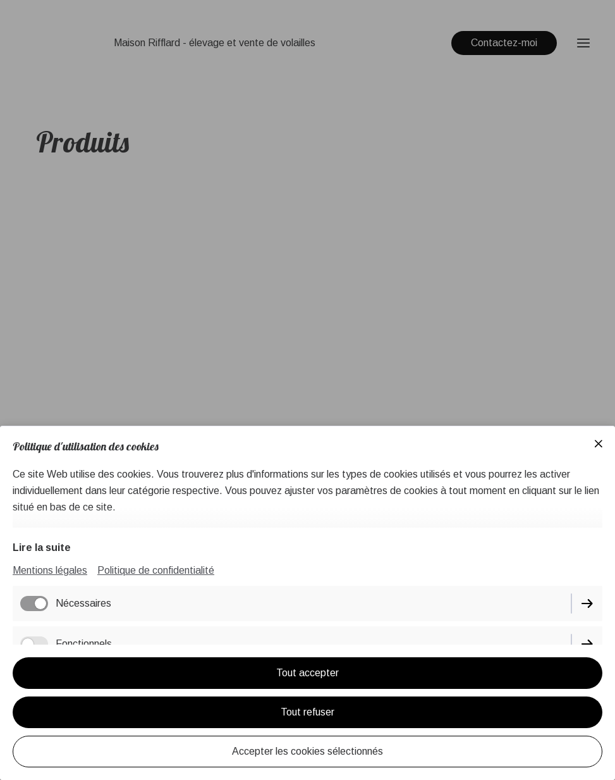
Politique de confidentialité (155, 570)
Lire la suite (42, 547)
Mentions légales (50, 570)
